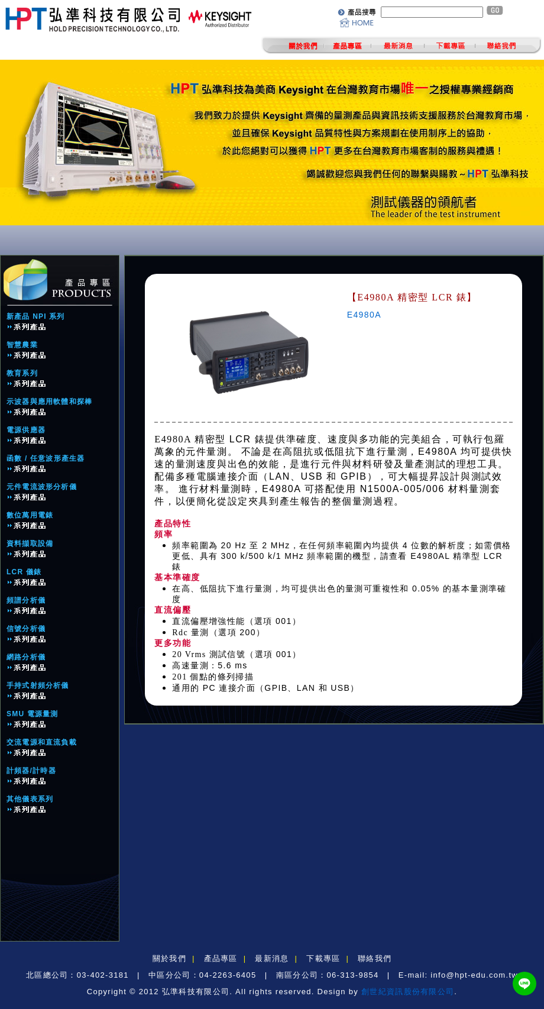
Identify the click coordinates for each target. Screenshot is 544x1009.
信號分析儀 (26, 629)
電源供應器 (26, 430)
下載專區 (323, 958)
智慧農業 (22, 345)
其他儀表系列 (30, 799)
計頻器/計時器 (31, 771)
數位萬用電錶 (30, 515)
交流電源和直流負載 (42, 742)
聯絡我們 (374, 958)
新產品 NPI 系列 (36, 316)
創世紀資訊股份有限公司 (407, 991)
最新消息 (272, 958)
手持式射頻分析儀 (38, 685)
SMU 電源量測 (33, 714)
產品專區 (221, 958)
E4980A (364, 314)
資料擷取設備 (30, 543)
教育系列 (22, 373)
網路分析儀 (26, 657)
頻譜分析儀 (26, 600)
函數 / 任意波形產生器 (46, 458)
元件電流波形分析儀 (42, 487)
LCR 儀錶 (24, 572)
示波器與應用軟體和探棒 (49, 401)
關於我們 (169, 958)
